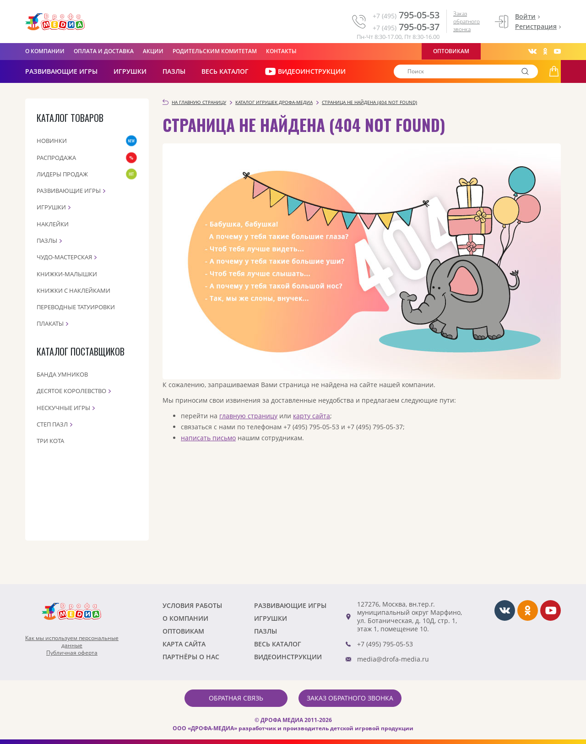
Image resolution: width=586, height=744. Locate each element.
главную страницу (248, 415)
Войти (525, 16)
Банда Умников (62, 374)
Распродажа (56, 157)
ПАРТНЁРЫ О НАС (191, 656)
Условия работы (192, 605)
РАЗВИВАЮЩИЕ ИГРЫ (61, 71)
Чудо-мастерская (64, 257)
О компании (45, 51)
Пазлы (174, 71)
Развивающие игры (69, 190)
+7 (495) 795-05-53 (385, 644)
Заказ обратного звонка (466, 21)
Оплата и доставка (104, 51)
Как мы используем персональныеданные (72, 642)
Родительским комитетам (215, 51)
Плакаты (50, 323)
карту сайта (311, 415)
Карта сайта (184, 644)
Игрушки (130, 71)
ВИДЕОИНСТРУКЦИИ (305, 71)
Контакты (281, 51)
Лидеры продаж (62, 174)
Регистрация (536, 26)
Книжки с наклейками (73, 290)
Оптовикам (451, 51)
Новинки (52, 141)
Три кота (50, 441)
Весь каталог (225, 71)
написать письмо (208, 437)
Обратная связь (236, 698)
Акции (153, 51)
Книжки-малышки (67, 274)
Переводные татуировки (76, 307)
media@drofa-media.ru (393, 659)
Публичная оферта (72, 652)
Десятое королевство (71, 391)
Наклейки (53, 224)
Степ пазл (52, 424)
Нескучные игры (63, 408)
